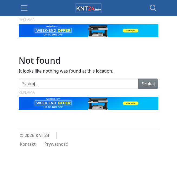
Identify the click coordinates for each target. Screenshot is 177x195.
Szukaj (148, 84)
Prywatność (56, 144)
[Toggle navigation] (24, 8)
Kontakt (28, 144)
